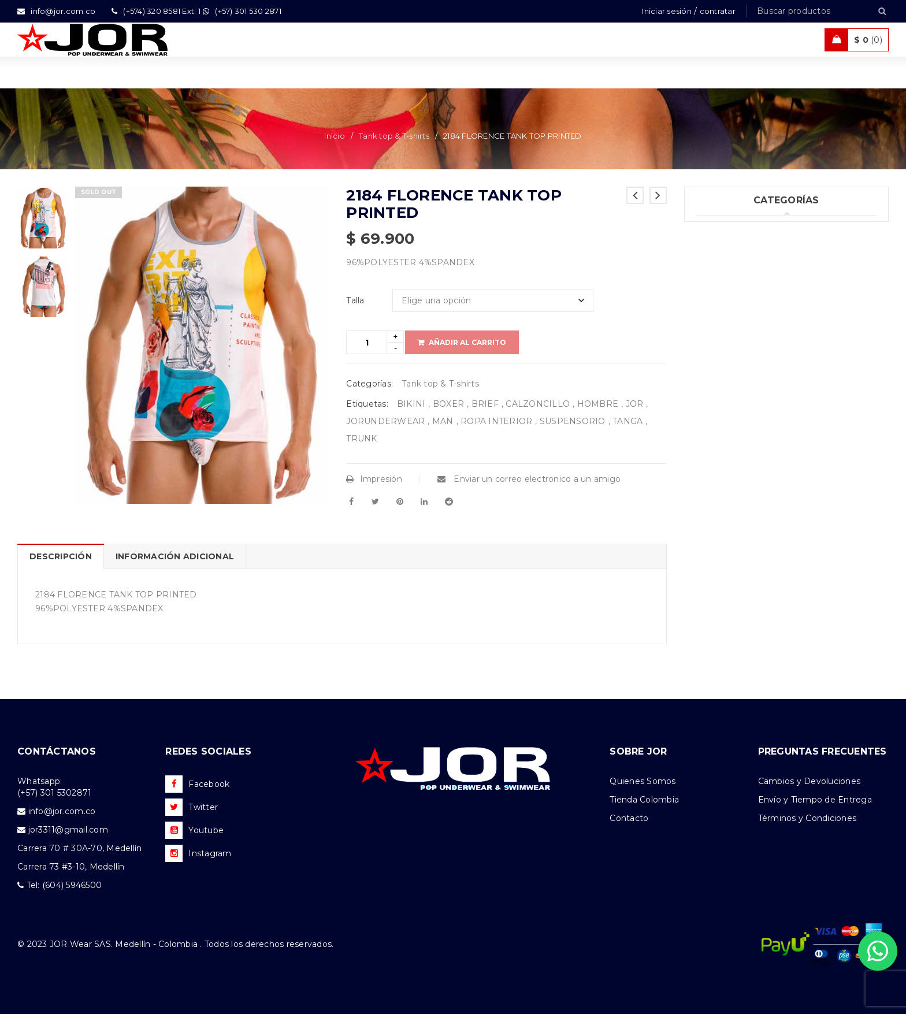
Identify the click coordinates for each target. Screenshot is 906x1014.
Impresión (374, 479)
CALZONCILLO (538, 404)
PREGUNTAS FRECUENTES (822, 751)
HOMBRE (598, 404)
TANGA (627, 421)
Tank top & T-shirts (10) (743, 276)
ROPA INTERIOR (496, 421)
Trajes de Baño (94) (736, 300)
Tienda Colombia (644, 799)
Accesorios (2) (725, 442)
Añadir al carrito (467, 342)
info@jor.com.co (62, 811)
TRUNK (361, 438)
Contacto (629, 818)
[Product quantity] (366, 342)
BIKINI (411, 404)
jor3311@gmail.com (68, 829)
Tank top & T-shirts (394, 135)
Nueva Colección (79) (740, 394)
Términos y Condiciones (807, 818)
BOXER (448, 404)
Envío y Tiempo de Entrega (815, 799)
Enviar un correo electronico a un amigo (529, 479)
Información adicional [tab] (175, 556)
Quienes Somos (642, 781)
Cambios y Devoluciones (809, 781)
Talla (355, 300)
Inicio (334, 135)
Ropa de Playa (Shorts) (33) (752, 347)
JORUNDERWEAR (385, 421)
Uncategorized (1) (733, 229)
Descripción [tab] (60, 556)
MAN (443, 421)
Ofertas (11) (719, 371)
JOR (635, 404)
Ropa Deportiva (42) (738, 323)
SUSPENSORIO (573, 421)
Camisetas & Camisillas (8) (750, 418)
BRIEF (485, 404)
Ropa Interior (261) (734, 252)
